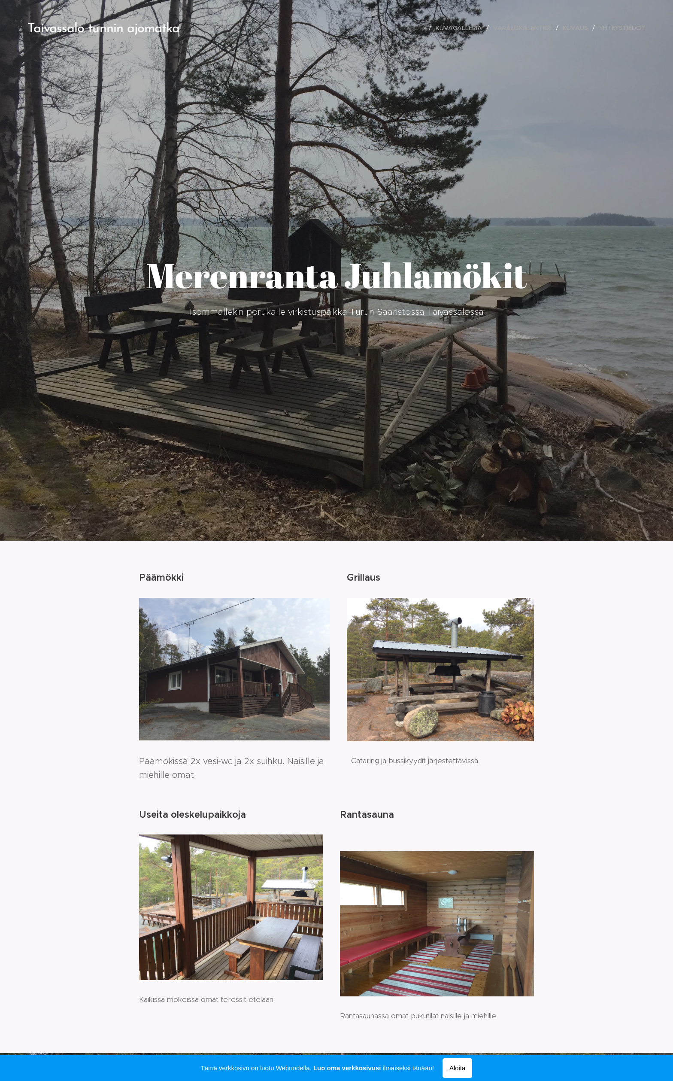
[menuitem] (419, 28)
